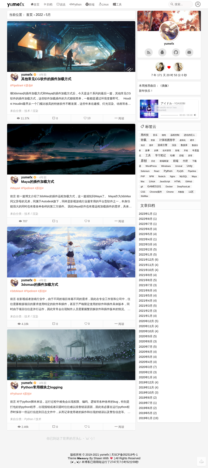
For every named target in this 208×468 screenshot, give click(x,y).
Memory (83, 458)
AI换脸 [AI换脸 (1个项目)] (181, 192)
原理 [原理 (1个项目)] (190, 155)
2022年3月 (146, 244)
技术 (27, 110)
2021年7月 (146, 285)
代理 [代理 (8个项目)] (185, 161)
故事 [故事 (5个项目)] (147, 150)
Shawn (98, 458)
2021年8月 (146, 280)
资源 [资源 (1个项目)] (153, 140)
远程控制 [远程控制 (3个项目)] (174, 135)
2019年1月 (146, 418)
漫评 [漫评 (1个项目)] (151, 145)
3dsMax (17, 291)
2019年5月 (146, 413)
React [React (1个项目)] (156, 171)
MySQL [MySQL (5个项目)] (183, 176)
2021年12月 (146, 259)
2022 (39, 14)
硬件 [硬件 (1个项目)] (192, 140)
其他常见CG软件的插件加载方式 (46, 79)
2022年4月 (146, 239)
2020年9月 (146, 336)
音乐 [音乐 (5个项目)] (155, 135)
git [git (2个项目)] (142, 186)
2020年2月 (146, 372)
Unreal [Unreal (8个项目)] (178, 166)
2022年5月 (146, 234)
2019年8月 (146, 397)
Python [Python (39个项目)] (168, 171)
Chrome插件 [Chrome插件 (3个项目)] (156, 192)
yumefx (15, 4)
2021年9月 (146, 275)
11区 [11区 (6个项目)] (191, 192)
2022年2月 (146, 249)
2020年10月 (146, 331)
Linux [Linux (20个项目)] (152, 181)
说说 (60, 4)
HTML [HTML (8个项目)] (177, 181)
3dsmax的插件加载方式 (39, 285)
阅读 (119, 118)
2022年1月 (146, 254)
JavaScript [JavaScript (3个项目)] (165, 181)
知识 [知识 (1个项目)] (143, 145)
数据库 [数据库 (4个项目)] (184, 145)
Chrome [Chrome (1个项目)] (170, 192)
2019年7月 (146, 402)
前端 (90, 4)
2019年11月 (146, 387)
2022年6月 (146, 229)
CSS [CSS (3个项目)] (143, 192)
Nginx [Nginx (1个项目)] (172, 176)
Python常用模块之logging (42, 387)
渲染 (35, 110)
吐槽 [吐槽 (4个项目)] (172, 155)
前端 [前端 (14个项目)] (175, 161)
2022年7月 (146, 223)
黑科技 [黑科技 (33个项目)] (145, 134)
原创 (28, 85)
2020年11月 (146, 326)
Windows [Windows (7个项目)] (166, 166)
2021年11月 (146, 264)
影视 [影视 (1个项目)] (177, 150)
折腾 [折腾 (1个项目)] (156, 150)
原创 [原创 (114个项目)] (144, 160)
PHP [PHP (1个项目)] (143, 176)
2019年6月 (146, 408)
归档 (47, 4)
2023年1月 (146, 213)
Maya (15, 188)
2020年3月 (146, 367)
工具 (117, 4)
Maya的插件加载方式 (37, 182)
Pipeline (17, 85)
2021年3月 (146, 305)
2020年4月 (146, 361)
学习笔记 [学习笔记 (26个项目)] (160, 155)
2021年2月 (146, 310)
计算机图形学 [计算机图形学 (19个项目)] (167, 139)
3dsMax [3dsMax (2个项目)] (144, 196)
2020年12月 (146, 321)
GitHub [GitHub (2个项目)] (188, 181)
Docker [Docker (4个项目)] (169, 186)
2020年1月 (146, 377)
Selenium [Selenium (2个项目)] (145, 171)
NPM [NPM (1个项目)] (151, 176)
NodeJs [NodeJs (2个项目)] (162, 176)
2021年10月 (146, 270)
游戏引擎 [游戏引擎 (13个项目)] (162, 145)
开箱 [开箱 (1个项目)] (186, 150)
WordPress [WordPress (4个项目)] (151, 166)
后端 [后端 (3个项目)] (181, 155)
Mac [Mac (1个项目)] (143, 181)
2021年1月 (146, 315)
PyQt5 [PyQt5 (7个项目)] (180, 171)
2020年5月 (146, 356)
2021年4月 (146, 300)
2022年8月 (146, 218)
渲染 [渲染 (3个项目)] (174, 145)
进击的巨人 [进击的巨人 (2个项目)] (189, 135)
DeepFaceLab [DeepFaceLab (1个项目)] (183, 186)
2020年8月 (146, 341)
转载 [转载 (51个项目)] (143, 139)
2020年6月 (146, 351)
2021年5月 (146, 295)
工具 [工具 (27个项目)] (148, 155)
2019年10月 (146, 392)
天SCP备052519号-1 (124, 454)
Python (75, 4)
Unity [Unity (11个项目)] (189, 166)
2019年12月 (146, 382)
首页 (34, 4)
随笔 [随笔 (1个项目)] (164, 135)
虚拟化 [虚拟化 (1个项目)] (183, 140)
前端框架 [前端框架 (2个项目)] (164, 161)
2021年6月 (146, 290)
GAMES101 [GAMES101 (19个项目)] (154, 186)
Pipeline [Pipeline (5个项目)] (192, 171)
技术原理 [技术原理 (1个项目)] (167, 150)
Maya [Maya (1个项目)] (194, 176)
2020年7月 (146, 346)
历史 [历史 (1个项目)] (153, 161)
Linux (103, 4)
